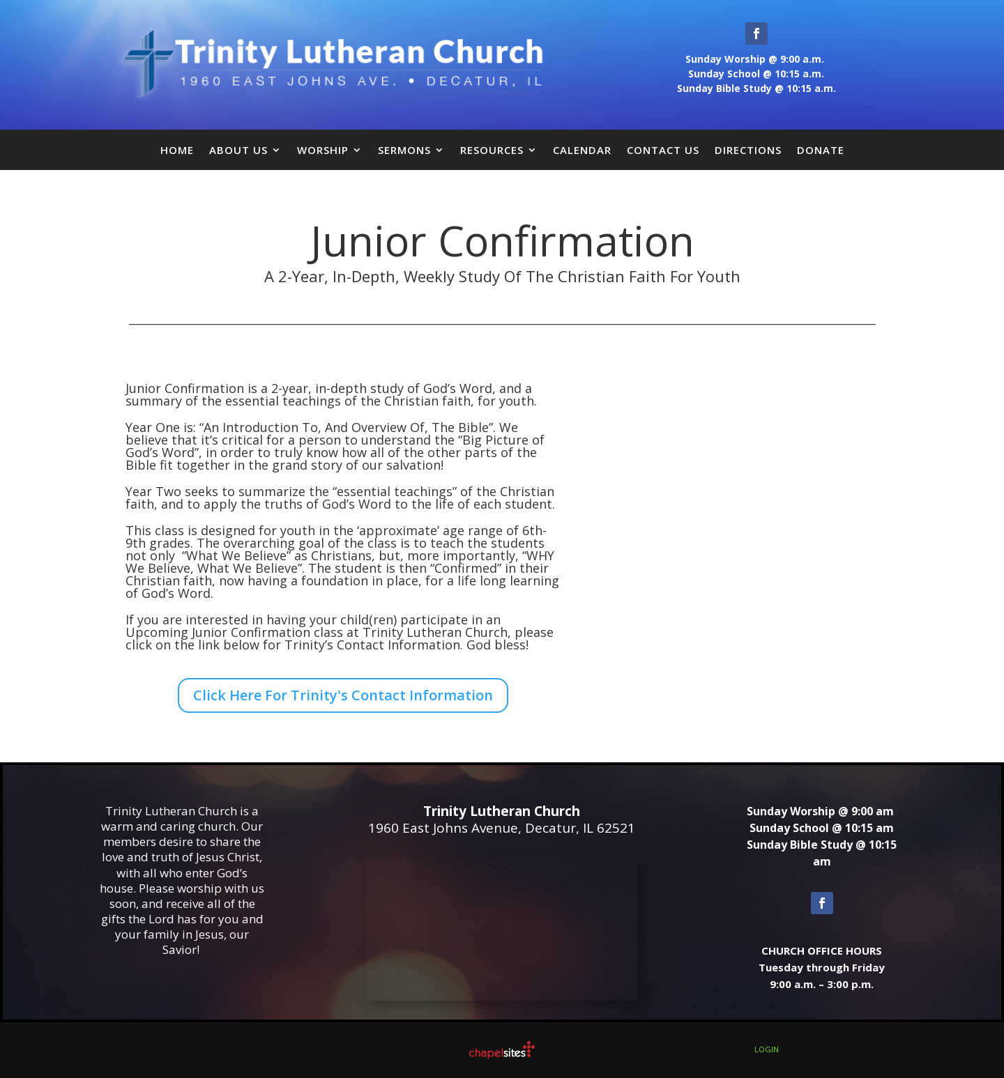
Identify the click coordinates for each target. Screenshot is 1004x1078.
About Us (238, 150)
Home (177, 150)
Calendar (582, 150)
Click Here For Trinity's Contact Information (343, 695)
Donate (820, 150)
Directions (748, 150)
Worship (323, 150)
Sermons (404, 150)
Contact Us (663, 150)
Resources (492, 150)
